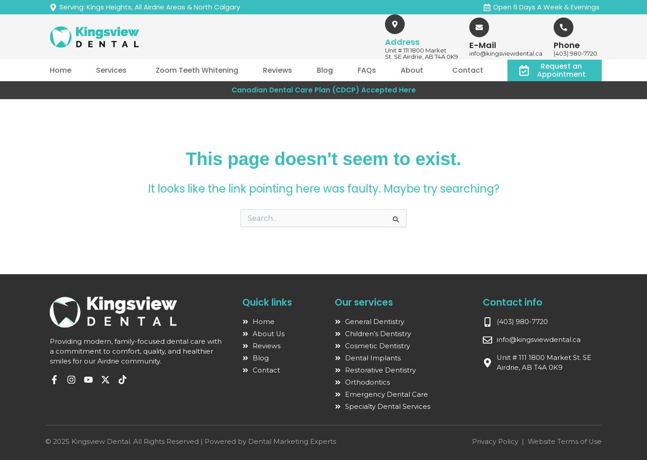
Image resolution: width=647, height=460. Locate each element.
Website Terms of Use (564, 441)
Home (60, 70)
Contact (467, 70)
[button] (114, 70)
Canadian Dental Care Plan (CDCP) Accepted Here (323, 90)
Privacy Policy (494, 441)
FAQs (367, 70)
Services (111, 70)
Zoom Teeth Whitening (197, 70)
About (412, 70)
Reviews (277, 70)
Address (402, 42)
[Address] (395, 24)
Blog (325, 70)
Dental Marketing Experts (292, 441)
